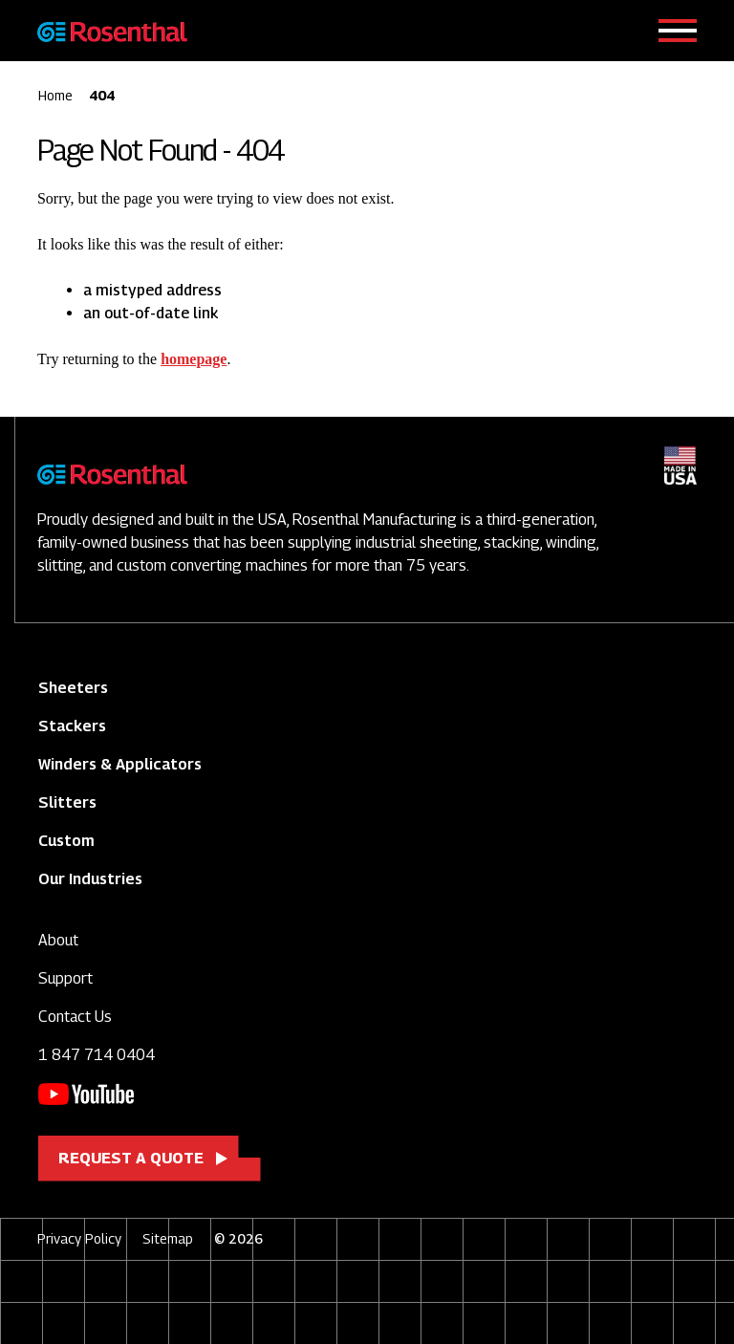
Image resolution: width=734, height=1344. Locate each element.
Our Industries (90, 879)
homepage (194, 359)
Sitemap (167, 1238)
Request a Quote (131, 1158)
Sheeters (73, 688)
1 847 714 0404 (96, 1055)
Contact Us (75, 1017)
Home (55, 95)
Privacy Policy (79, 1238)
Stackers (72, 726)
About (58, 940)
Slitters (67, 802)
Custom (66, 841)
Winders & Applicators (120, 764)
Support (65, 978)
